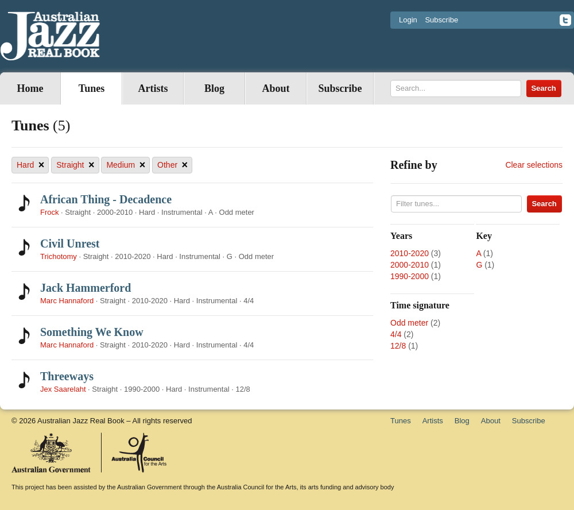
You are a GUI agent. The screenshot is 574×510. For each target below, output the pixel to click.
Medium (125, 165)
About (275, 88)
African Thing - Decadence (106, 199)
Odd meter (409, 322)
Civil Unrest (70, 243)
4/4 (395, 334)
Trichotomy (58, 256)
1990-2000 (409, 276)
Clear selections (534, 164)
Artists (153, 88)
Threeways (67, 376)
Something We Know (92, 332)
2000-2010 (409, 264)
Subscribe (441, 20)
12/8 (398, 345)
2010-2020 (409, 253)
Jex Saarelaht (63, 389)
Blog (214, 88)
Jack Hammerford (85, 287)
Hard (30, 165)
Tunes (91, 88)
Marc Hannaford (67, 300)
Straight (75, 165)
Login (408, 20)
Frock (49, 212)
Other (172, 165)
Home (30, 88)
